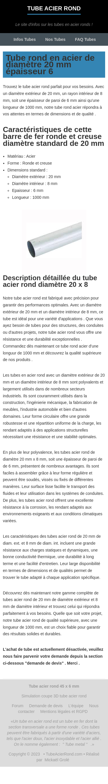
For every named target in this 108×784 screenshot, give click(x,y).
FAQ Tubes (85, 39)
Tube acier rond (54, 8)
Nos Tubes (55, 39)
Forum (17, 705)
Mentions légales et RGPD (64, 711)
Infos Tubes (25, 39)
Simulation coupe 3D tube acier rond (54, 696)
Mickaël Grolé (57, 760)
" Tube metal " (74, 744)
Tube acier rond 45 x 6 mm (54, 686)
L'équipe (76, 705)
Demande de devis (46, 705)
